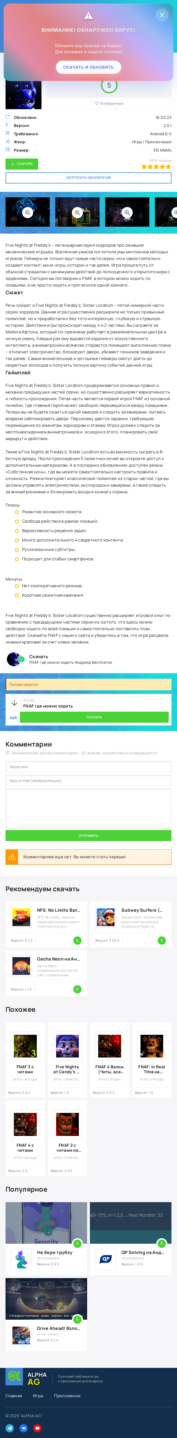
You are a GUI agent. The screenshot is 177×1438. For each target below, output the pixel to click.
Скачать (25, 163)
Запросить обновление (88, 177)
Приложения (67, 1396)
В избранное (111, 103)
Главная (14, 1396)
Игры (38, 1396)
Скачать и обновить (88, 67)
